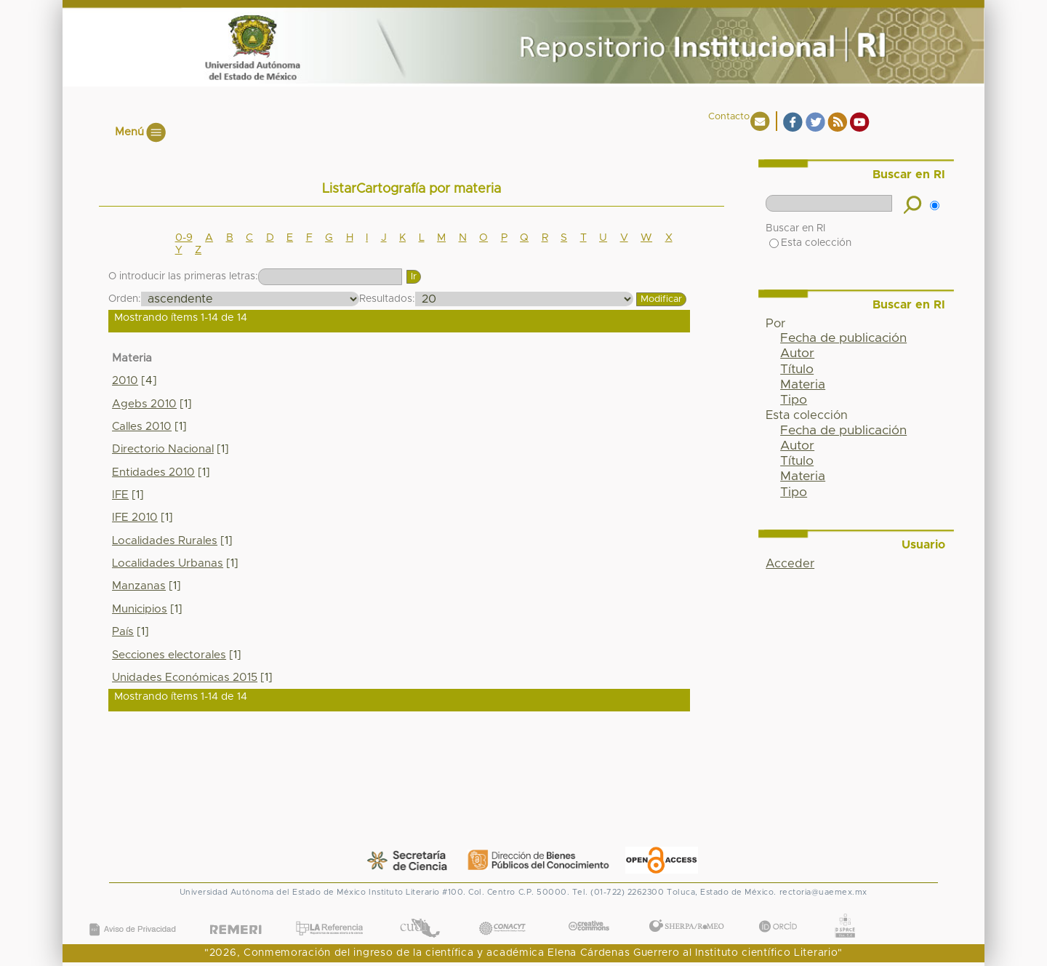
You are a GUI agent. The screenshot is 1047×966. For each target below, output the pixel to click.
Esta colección (810, 243)
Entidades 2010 (153, 472)
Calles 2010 (142, 426)
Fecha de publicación (843, 338)
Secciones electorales (169, 655)
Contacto (729, 116)
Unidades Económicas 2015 (184, 677)
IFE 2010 (135, 517)
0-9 (184, 238)
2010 (125, 380)
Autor (797, 353)
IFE (120, 495)
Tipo (793, 400)
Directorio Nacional (163, 449)
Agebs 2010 (144, 404)
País (123, 631)
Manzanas (139, 585)
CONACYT (502, 914)
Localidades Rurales (164, 540)
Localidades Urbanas (167, 563)
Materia (802, 384)
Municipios (139, 609)
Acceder (790, 564)
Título (797, 369)
